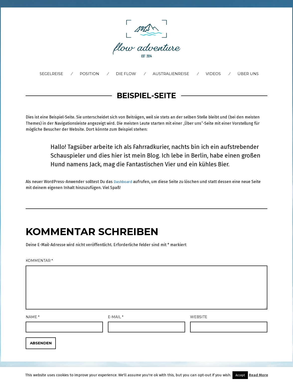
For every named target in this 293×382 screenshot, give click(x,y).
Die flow (126, 73)
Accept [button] (240, 375)
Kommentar (39, 260)
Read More (258, 375)
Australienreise (171, 73)
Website (198, 317)
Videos (213, 73)
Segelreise (51, 73)
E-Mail (115, 317)
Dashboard (124, 181)
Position (89, 73)
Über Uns (248, 73)
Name (32, 317)
